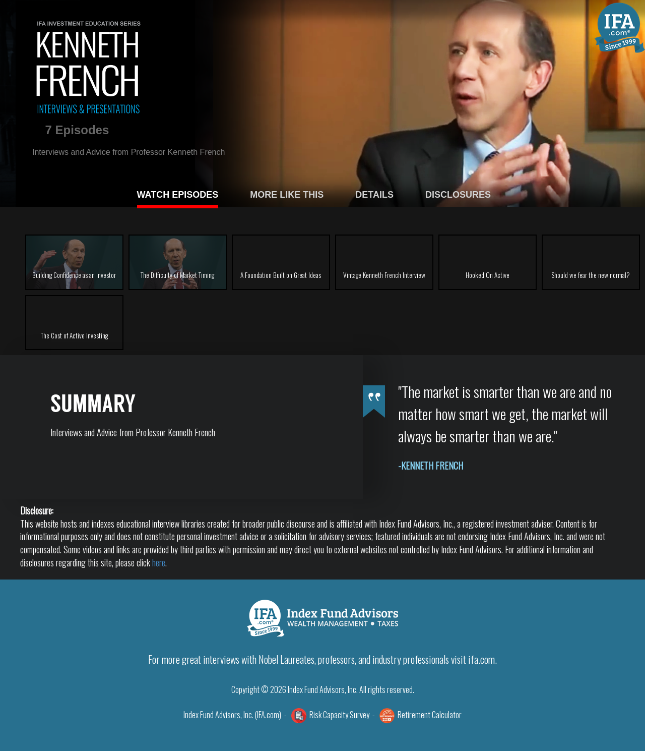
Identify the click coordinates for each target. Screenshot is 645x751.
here (158, 562)
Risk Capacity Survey (339, 715)
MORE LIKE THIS (287, 195)
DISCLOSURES (458, 195)
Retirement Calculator (430, 715)
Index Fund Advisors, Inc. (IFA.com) (232, 715)
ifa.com (481, 659)
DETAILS (374, 195)
